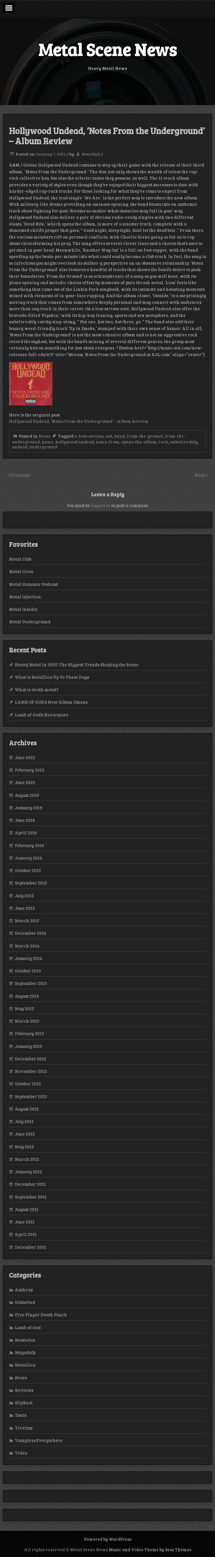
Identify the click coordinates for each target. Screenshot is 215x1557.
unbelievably (184, 442)
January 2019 (28, 808)
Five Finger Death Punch (41, 1315)
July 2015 (24, 896)
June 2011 (24, 1222)
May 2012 (24, 1147)
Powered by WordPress (107, 1539)
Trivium (24, 1428)
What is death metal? (36, 689)
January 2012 (28, 1171)
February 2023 (29, 770)
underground (43, 447)
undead (19, 447)
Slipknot (23, 1403)
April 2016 (26, 833)
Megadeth (25, 1352)
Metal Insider (23, 609)
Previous (20, 475)
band (119, 436)
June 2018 (25, 820)
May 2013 (24, 1008)
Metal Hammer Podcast (33, 584)
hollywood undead (74, 442)
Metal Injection (25, 597)
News (44, 436)
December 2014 (30, 933)
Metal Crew (21, 571)
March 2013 (27, 1021)
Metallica (25, 1365)
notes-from (107, 442)
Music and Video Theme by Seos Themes (150, 1549)
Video (21, 1453)
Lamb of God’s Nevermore (41, 715)
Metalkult (91, 154)
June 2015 (25, 908)
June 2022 (25, 782)
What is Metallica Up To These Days (52, 677)
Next (200, 475)
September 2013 (31, 983)
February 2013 (29, 1033)
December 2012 (30, 1059)
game (47, 442)
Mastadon (25, 1340)
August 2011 (26, 1209)
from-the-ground (145, 436)
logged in (101, 505)
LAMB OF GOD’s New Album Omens (51, 702)
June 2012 (25, 1134)
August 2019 (27, 795)
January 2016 (28, 858)
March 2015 (27, 920)
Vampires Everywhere (39, 1440)
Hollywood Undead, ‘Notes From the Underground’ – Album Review (78, 421)
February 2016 (29, 845)
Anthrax (24, 1290)
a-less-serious (89, 436)
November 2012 (31, 1071)
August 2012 (27, 1109)
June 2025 (25, 757)
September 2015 (31, 883)
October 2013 (28, 971)
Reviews (24, 1390)
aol (109, 436)
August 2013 (27, 996)
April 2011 (25, 1234)
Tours (20, 1415)
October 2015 (28, 870)
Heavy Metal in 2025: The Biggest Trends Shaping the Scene (76, 664)
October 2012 (28, 1084)
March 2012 (27, 1159)
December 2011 (30, 1184)
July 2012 (24, 1121)
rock (163, 442)
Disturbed (25, 1302)
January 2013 (28, 1046)
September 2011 (31, 1197)
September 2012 (31, 1096)
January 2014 (28, 958)
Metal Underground (29, 622)
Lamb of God (28, 1327)
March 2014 (27, 946)
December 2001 (30, 1247)
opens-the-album (139, 442)
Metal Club (20, 559)
